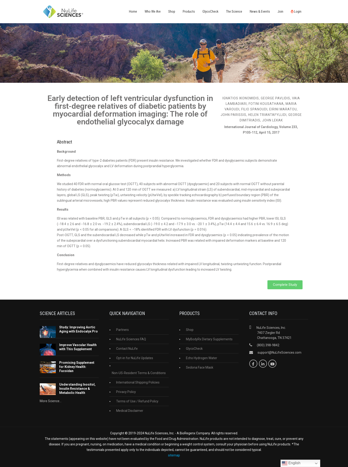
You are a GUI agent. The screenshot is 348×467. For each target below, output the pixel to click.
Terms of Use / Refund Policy (137, 401)
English (291, 463)
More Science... (51, 401)
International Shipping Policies (138, 382)
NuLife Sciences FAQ (131, 339)
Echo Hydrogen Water (201, 358)
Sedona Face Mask (199, 367)
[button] (285, 284)
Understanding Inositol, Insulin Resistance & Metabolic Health (77, 389)
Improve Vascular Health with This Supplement (78, 347)
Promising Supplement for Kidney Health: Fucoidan (76, 367)
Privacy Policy (126, 392)
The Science (234, 11)
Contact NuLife (127, 348)
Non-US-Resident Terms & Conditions (139, 373)
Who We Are (153, 11)
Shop (171, 11)
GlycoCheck (210, 11)
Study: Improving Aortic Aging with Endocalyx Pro (78, 329)
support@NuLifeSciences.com (279, 352)
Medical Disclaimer (129, 411)
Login (296, 11)
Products (189, 11)
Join (280, 11)
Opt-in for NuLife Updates (134, 358)
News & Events (260, 11)
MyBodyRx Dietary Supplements (209, 339)
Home (133, 11)
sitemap (174, 455)
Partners (122, 330)
